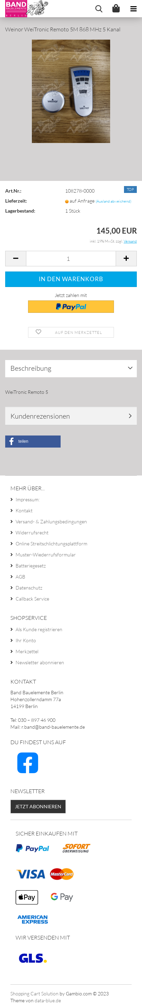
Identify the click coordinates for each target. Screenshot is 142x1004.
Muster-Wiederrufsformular (46, 554)
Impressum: (27, 499)
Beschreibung (30, 368)
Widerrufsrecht (32, 532)
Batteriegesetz (31, 565)
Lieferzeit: (16, 201)
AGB (20, 577)
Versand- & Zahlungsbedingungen (51, 521)
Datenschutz (29, 588)
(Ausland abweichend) (113, 201)
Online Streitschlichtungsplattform (51, 543)
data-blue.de (48, 1000)
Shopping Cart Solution (34, 993)
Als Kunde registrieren (39, 629)
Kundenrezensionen (40, 416)
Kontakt (24, 510)
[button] (33, 442)
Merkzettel (27, 651)
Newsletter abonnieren (40, 662)
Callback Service (32, 599)
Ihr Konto (26, 640)
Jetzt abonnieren (38, 806)
